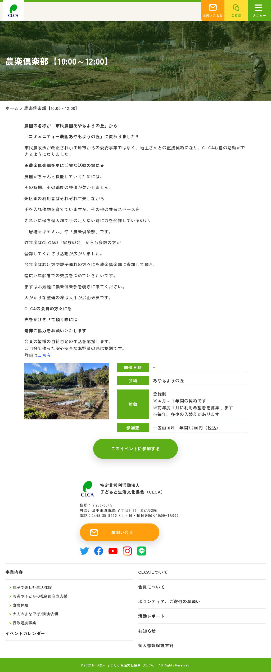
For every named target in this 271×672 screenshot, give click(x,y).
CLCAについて (153, 572)
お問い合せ (122, 532)
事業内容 (14, 572)
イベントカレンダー (25, 633)
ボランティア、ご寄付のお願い (169, 601)
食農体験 (20, 605)
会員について (151, 587)
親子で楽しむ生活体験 (32, 587)
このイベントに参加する (135, 448)
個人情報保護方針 (156, 645)
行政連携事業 (24, 622)
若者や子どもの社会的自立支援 (40, 596)
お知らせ (147, 631)
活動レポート (151, 616)
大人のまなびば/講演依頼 (35, 613)
